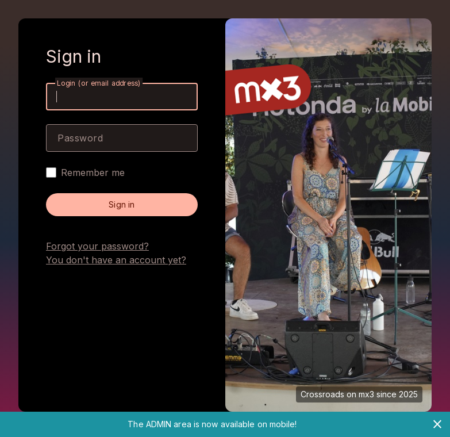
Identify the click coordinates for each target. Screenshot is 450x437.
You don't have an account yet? (116, 260)
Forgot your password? (97, 246)
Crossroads (322, 394)
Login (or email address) (99, 83)
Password (80, 138)
